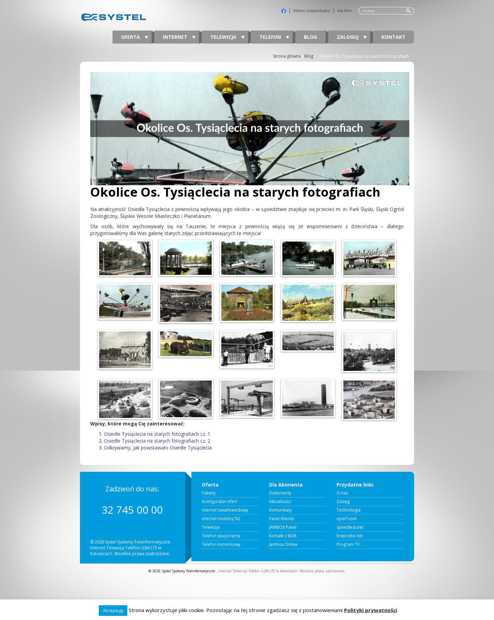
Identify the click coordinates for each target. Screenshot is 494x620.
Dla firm (344, 10)
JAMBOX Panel (282, 527)
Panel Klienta (281, 519)
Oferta (134, 37)
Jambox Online (283, 544)
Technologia (349, 510)
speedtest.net (350, 527)
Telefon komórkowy (221, 544)
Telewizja (227, 37)
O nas (342, 493)
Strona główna (287, 56)
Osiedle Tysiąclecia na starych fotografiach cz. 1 (157, 434)
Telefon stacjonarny (221, 536)
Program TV (348, 544)
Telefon (274, 37)
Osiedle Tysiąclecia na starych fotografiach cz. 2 (157, 440)
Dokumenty (280, 493)
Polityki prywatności (370, 610)
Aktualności (280, 502)
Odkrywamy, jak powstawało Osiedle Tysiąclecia (158, 447)
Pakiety (208, 493)
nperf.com (347, 519)
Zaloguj (352, 37)
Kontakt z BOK (282, 536)
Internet (179, 37)
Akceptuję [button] (113, 610)
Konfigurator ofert (219, 502)
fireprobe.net (350, 536)
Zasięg (343, 502)
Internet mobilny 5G (221, 519)
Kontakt (393, 37)
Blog (310, 37)
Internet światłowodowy (225, 510)
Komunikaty (280, 510)
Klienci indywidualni (311, 10)
